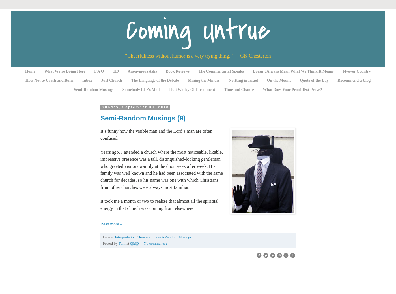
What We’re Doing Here (64, 71)
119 (116, 71)
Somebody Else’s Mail (141, 90)
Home (30, 71)
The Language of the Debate (155, 80)
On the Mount (279, 80)
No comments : (155, 243)
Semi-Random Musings (93, 90)
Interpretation (126, 237)
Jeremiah (146, 237)
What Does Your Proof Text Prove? (292, 90)
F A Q (99, 71)
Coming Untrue (198, 30)
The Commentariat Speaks (221, 71)
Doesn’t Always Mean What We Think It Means (293, 71)
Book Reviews (178, 71)
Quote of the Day (314, 80)
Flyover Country (357, 71)
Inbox (87, 80)
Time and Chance (239, 90)
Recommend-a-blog (354, 80)
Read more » (111, 224)
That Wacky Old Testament (192, 90)
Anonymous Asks (142, 71)
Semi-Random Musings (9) (143, 118)
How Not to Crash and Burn (49, 80)
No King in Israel (243, 80)
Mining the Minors (204, 80)
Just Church (111, 80)
